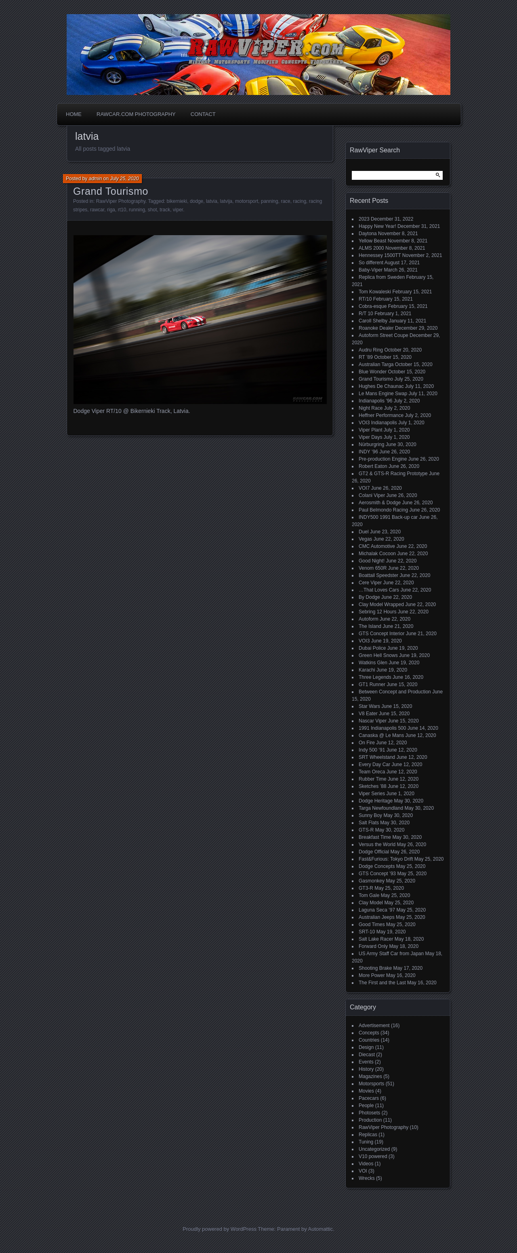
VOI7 (364, 488)
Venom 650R (373, 568)
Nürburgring (371, 444)
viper (178, 210)
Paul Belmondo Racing (383, 510)
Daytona (368, 233)
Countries (369, 1040)
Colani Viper (372, 495)
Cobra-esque (373, 306)
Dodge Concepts (377, 866)
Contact (203, 114)
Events (366, 1062)
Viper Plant (370, 430)
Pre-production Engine (383, 459)
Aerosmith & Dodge (380, 502)
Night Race (370, 408)
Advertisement (374, 1025)
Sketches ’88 (373, 786)
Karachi (367, 670)
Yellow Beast (372, 241)
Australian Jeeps (377, 917)
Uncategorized (374, 1149)
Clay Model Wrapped (381, 604)
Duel (364, 532)
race (285, 201)
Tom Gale (369, 895)
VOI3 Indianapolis (378, 422)
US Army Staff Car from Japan (391, 953)
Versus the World (377, 844)
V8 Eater (368, 713)
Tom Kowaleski (375, 292)
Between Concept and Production (395, 692)
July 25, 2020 (124, 178)
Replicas (368, 1134)
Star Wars (369, 706)
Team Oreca (372, 772)
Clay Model (371, 903)
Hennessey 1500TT (380, 255)
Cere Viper (370, 582)
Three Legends (375, 677)
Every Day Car (374, 764)
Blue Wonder (373, 372)
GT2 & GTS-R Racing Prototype (393, 473)
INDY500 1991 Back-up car (388, 517)
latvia (211, 201)
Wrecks (367, 1178)
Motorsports (371, 1084)
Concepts (369, 1033)
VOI (363, 1171)
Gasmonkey (372, 881)
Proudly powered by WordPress (219, 1229)
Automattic (320, 1229)
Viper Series (372, 793)
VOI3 (364, 641)
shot (152, 210)
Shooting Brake (375, 968)
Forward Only (373, 946)
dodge (196, 201)
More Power (372, 975)
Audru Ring (371, 350)
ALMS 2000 (371, 248)
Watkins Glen (373, 662)
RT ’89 (366, 357)
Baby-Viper (370, 270)
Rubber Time (373, 779)
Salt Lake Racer (376, 939)
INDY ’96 (368, 452)
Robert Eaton (373, 466)
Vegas (365, 539)
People (366, 1105)
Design (366, 1047)
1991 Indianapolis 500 (382, 728)
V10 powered (373, 1156)
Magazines (370, 1076)
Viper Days (370, 437)
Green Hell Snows (378, 655)
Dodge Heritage (376, 801)
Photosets (369, 1113)
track (165, 210)
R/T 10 (366, 313)
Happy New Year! (377, 226)
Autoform (368, 619)
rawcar (97, 210)
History (366, 1069)
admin (95, 178)
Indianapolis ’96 (375, 401)
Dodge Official (374, 852)
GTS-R (366, 830)
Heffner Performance (381, 415)
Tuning (366, 1142)
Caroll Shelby (373, 321)
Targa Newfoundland (381, 808)
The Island (370, 626)
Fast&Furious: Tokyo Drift (386, 859)
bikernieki (177, 201)
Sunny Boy (370, 815)
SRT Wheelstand (377, 757)
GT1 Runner (372, 684)
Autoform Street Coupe (383, 335)
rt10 (122, 210)
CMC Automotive (377, 546)
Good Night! (372, 561)
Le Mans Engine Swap (383, 393)
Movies (366, 1091)
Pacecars (369, 1098)
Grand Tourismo (110, 191)
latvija (226, 201)
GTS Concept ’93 (377, 873)
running (137, 210)
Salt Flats (369, 823)
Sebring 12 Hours (377, 612)
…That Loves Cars (379, 590)
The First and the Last (382, 983)
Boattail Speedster (378, 575)
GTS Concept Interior (381, 633)
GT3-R (366, 888)
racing (299, 201)
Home (74, 114)
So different (371, 262)
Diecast (367, 1054)
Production (370, 1120)
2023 (364, 219)
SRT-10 (367, 932)
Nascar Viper (373, 721)
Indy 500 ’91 (372, 750)
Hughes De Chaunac (381, 386)
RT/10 (365, 299)
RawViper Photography (120, 201)
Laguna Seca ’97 (377, 910)
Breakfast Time (375, 837)
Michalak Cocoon (377, 553)
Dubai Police (372, 648)
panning (269, 201)
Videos (366, 1164)
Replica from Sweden (382, 277)
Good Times (372, 924)
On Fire (367, 742)
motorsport (246, 201)
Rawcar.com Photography (136, 114)
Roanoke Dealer (376, 328)
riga (111, 210)
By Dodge (369, 597)
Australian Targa (376, 364)
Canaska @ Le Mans (381, 735)
